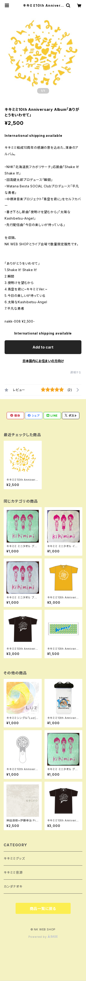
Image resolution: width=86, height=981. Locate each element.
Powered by (43, 936)
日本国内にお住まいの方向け (43, 361)
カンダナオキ (13, 886)
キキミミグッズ (14, 858)
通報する (75, 372)
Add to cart (43, 347)
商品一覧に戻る (43, 908)
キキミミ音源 (13, 872)
